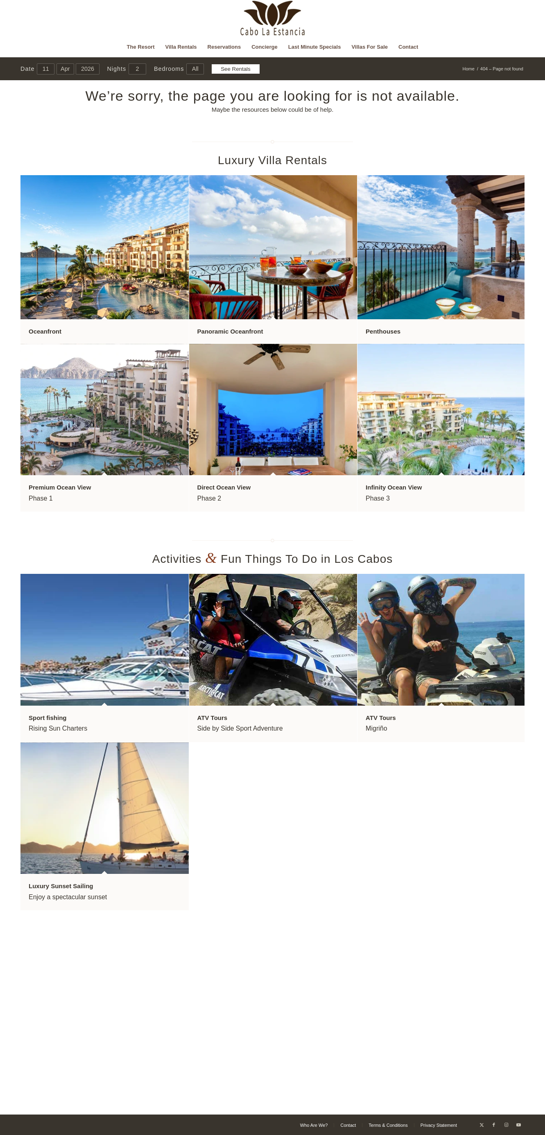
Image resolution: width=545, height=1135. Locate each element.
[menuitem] (141, 47)
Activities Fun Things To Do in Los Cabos (272, 559)
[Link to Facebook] (494, 1125)
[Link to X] (481, 1125)
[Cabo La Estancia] (272, 18)
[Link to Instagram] (506, 1125)
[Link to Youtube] (518, 1125)
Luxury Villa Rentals (272, 160)
